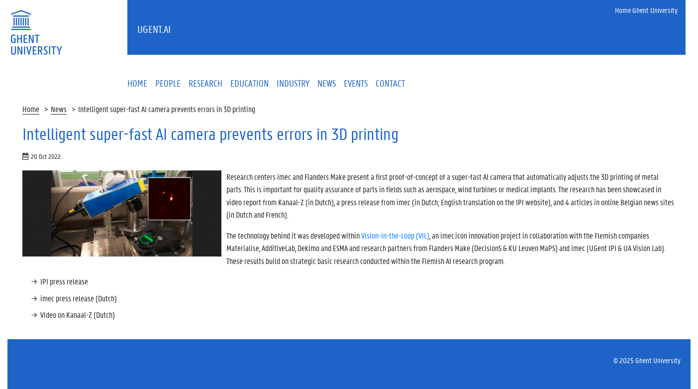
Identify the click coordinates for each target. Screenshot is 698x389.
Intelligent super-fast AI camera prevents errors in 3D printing (166, 109)
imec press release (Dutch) (78, 298)
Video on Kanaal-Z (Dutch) (77, 314)
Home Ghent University (646, 10)
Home (30, 109)
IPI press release (64, 281)
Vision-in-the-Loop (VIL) (395, 235)
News (59, 109)
